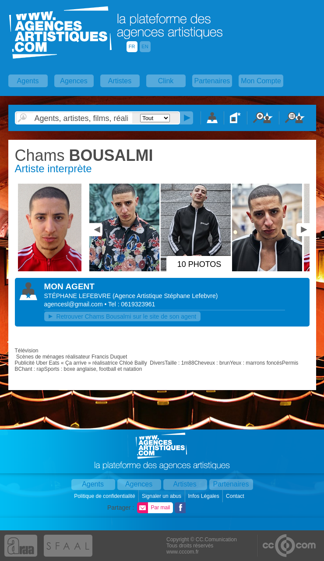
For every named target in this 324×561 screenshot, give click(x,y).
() (165, 295)
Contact (236, 496)
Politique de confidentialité (105, 496)
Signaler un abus (162, 496)
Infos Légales (204, 496)
